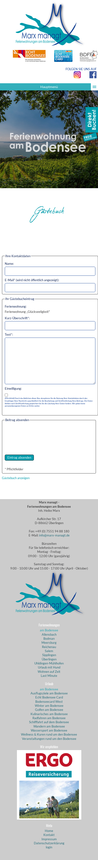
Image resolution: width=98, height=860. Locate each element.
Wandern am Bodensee (49, 726)
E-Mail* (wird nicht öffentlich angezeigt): (32, 280)
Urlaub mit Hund (49, 667)
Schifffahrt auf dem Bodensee (49, 722)
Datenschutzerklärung (49, 843)
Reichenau (49, 647)
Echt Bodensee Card (49, 697)
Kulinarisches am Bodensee (49, 714)
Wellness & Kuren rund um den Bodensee (49, 734)
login (49, 847)
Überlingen (49, 659)
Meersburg (49, 642)
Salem (49, 651)
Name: (9, 263)
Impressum (49, 839)
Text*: (9, 334)
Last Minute (49, 676)
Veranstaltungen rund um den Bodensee (49, 739)
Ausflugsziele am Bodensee (49, 693)
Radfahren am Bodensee (49, 718)
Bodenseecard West (49, 701)
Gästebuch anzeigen (16, 478)
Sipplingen (49, 655)
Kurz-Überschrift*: (17, 318)
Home (49, 831)
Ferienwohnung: (15, 306)
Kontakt (49, 835)
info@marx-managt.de (54, 535)
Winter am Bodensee (49, 706)
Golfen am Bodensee (49, 710)
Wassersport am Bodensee (49, 730)
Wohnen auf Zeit (49, 671)
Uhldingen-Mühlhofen (49, 663)
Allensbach (49, 634)
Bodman (49, 638)
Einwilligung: (13, 388)
